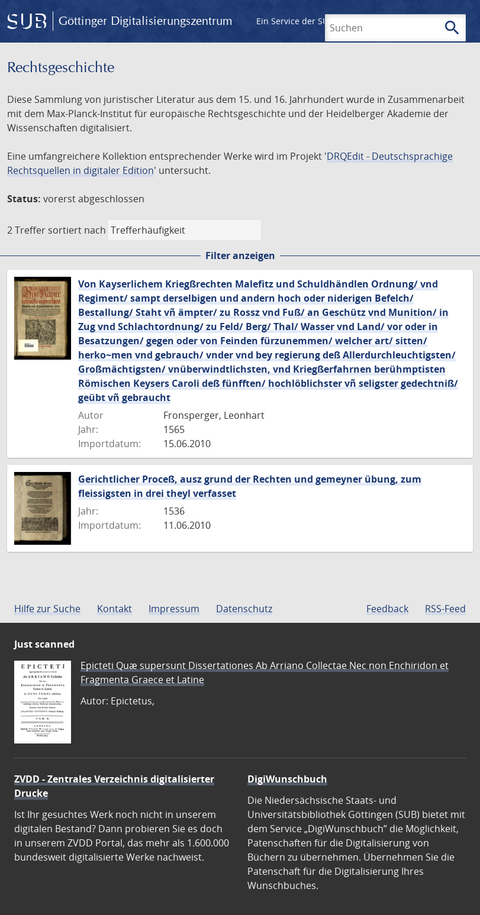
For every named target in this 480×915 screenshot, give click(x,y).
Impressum (174, 608)
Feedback (387, 608)
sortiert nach (77, 230)
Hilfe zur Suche (47, 608)
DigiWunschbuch (287, 778)
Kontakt (114, 608)
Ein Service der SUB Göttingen (315, 21)
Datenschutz (244, 608)
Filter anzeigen (240, 255)
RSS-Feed (445, 608)
